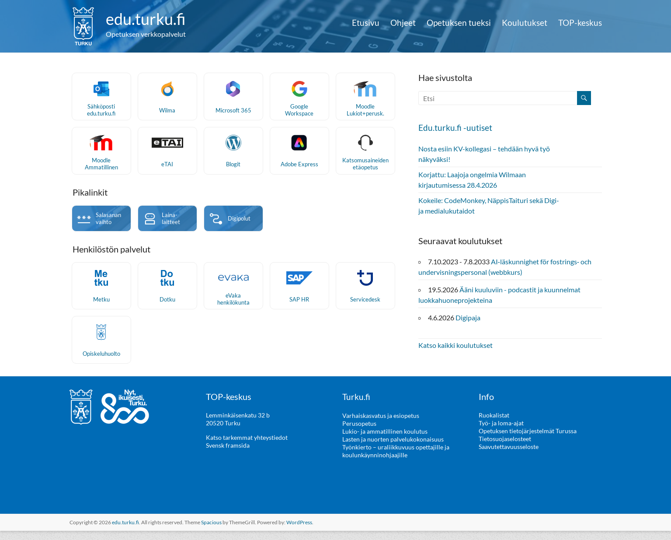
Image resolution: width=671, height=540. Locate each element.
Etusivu (365, 23)
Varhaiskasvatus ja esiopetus (380, 424)
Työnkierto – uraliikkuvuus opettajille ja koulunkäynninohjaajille (395, 460)
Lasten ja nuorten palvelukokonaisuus (393, 448)
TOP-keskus (580, 23)
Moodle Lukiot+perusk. (365, 113)
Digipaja (467, 317)
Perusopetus (359, 432)
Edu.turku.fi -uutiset (455, 127)
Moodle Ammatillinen (101, 170)
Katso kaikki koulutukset (455, 344)
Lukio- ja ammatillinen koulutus (385, 440)
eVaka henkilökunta (233, 308)
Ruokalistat (494, 424)
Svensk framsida (228, 455)
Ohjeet (403, 23)
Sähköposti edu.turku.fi (101, 113)
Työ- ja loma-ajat (501, 432)
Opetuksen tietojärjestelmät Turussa (528, 440)
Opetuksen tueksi (459, 23)
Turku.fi (356, 406)
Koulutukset (524, 23)
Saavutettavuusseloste (509, 456)
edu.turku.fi (146, 18)
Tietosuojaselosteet (505, 448)
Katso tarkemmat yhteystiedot (247, 447)
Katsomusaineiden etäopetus (365, 170)
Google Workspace (299, 113)
